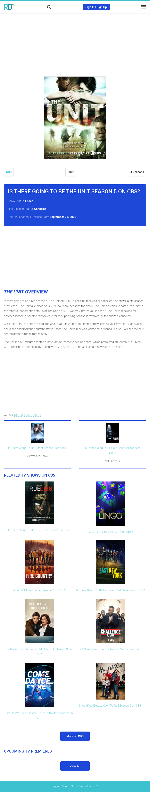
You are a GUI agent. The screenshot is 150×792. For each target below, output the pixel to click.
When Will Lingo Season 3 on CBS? (111, 531)
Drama (18, 415)
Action (28, 415)
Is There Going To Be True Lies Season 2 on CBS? (39, 530)
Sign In (90, 7)
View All (75, 766)
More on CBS (75, 736)
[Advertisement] (75, 42)
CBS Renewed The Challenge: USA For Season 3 (110, 649)
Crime (37, 415)
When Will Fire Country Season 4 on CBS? (39, 590)
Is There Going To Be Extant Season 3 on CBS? (37, 448)
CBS (9, 172)
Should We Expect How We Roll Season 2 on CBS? (111, 705)
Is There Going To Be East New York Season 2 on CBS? (111, 590)
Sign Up (102, 7)
